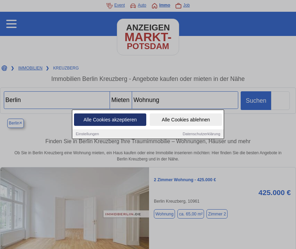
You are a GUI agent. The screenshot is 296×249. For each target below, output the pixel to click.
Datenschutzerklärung (201, 134)
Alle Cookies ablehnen (186, 120)
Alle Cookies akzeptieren (110, 120)
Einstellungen (87, 134)
